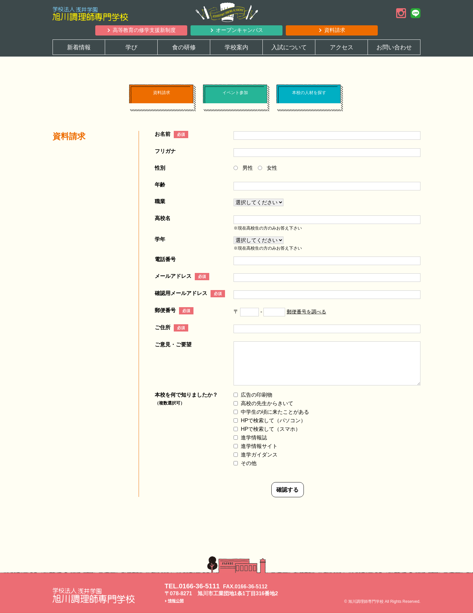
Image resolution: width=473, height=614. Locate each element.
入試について (289, 47)
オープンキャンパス (239, 30)
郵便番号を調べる (308, 312)
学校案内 (236, 47)
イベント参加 (235, 96)
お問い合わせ (394, 47)
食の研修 (184, 47)
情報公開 (176, 602)
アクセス (341, 47)
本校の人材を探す (308, 96)
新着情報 (79, 47)
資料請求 (334, 30)
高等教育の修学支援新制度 (144, 30)
